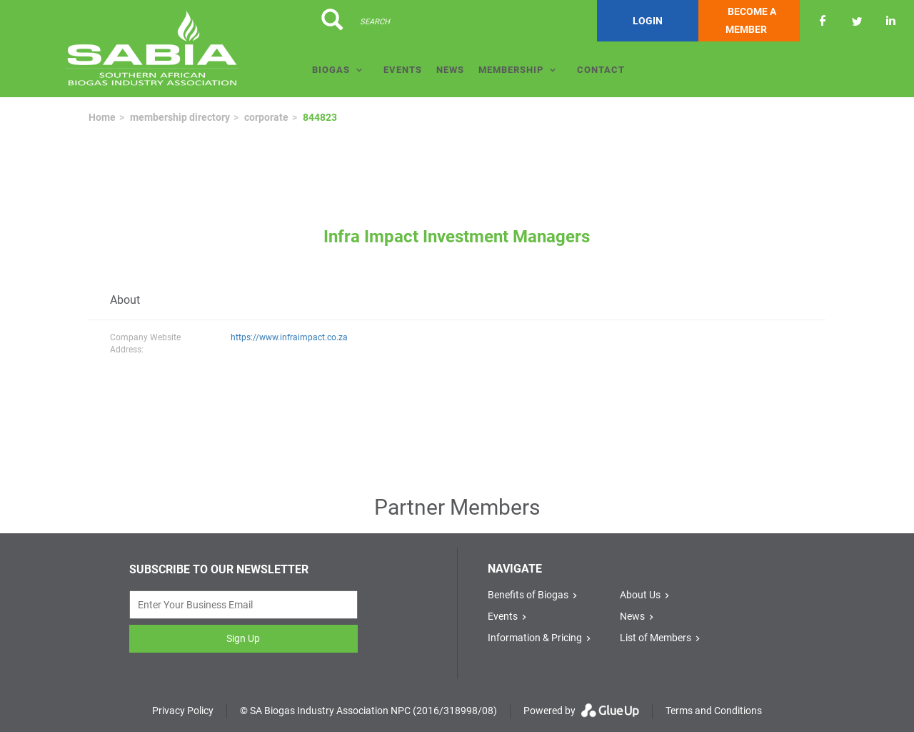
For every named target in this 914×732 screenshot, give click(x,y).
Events (402, 69)
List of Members (655, 637)
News (450, 69)
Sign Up (243, 638)
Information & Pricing (535, 637)
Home (102, 117)
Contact (601, 69)
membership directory (180, 117)
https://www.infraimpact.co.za (289, 337)
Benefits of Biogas (528, 594)
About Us (640, 594)
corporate (266, 117)
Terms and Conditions (714, 710)
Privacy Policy (183, 710)
